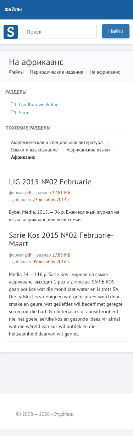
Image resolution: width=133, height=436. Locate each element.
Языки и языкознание (34, 150)
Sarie (20, 112)
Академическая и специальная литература (57, 142)
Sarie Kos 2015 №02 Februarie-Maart (61, 239)
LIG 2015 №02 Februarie (50, 182)
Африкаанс (23, 157)
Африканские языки (88, 150)
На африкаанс (105, 72)
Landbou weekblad (35, 104)
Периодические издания (56, 72)
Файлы (13, 9)
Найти (115, 31)
